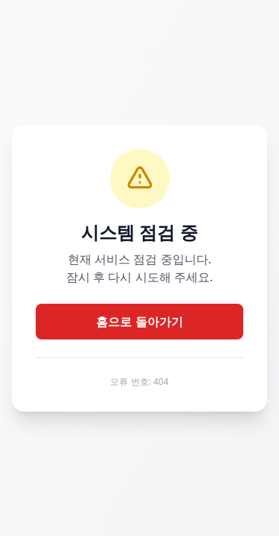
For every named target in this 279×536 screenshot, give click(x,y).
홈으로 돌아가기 (139, 321)
